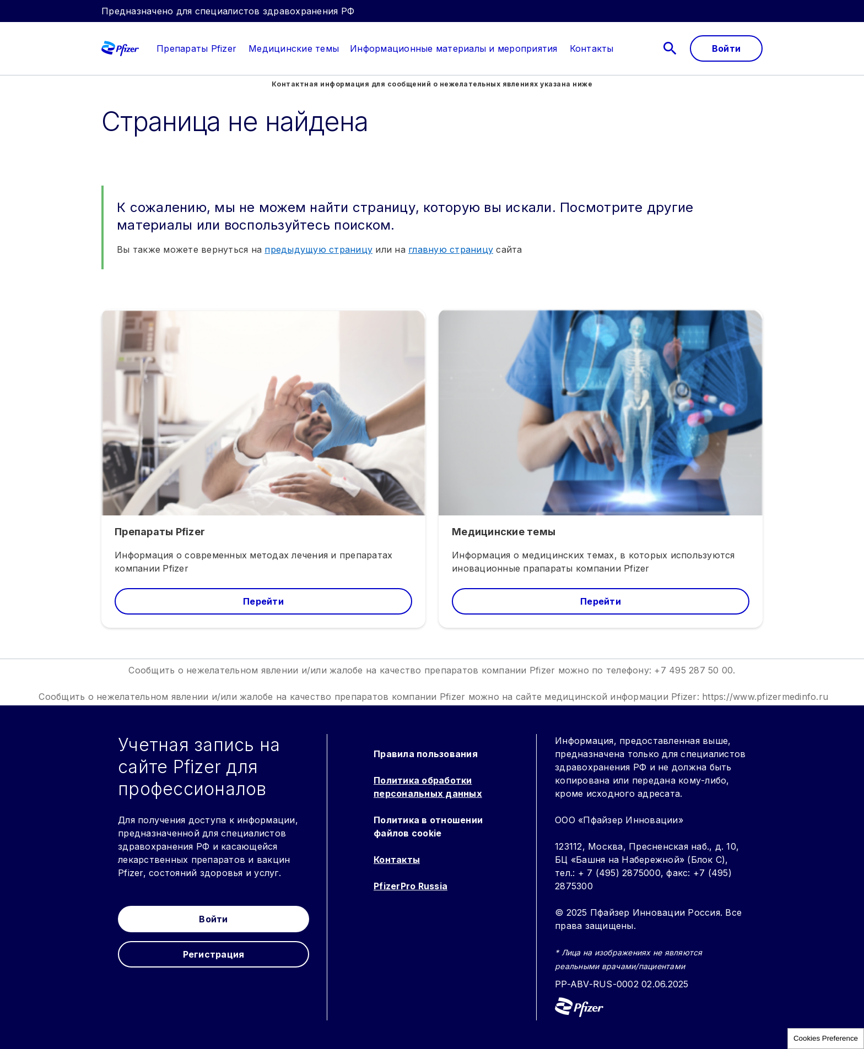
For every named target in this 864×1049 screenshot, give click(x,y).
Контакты (397, 859)
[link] (196, 48)
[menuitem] (191, 48)
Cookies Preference (825, 1038)
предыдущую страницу (318, 249)
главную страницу (450, 249)
